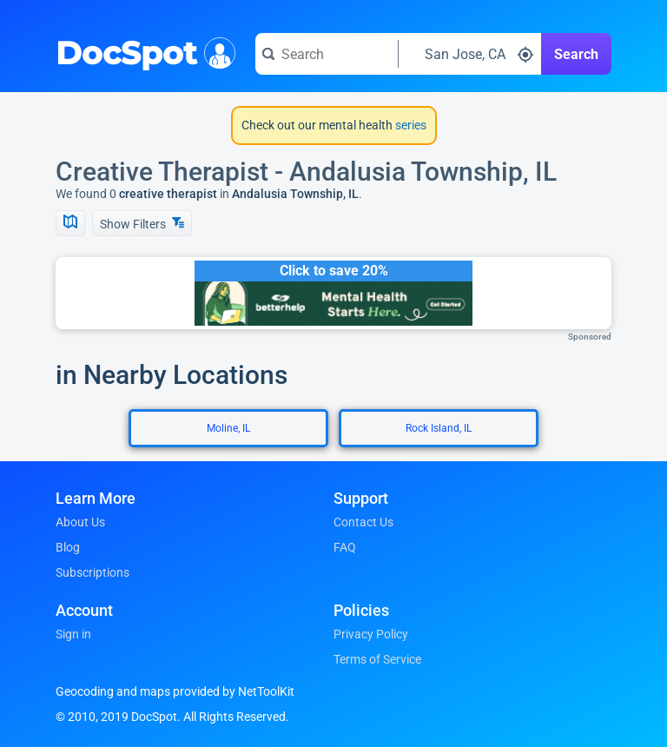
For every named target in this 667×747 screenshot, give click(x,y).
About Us (80, 522)
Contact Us (363, 522)
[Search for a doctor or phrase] (326, 54)
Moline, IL (228, 428)
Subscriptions (92, 572)
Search (576, 54)
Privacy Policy (371, 634)
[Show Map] (70, 223)
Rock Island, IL (439, 428)
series (409, 125)
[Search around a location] (470, 54)
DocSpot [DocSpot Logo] (142, 51)
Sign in (73, 634)
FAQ (345, 547)
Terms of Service (377, 659)
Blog (68, 547)
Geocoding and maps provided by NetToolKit (175, 691)
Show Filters (142, 223)
